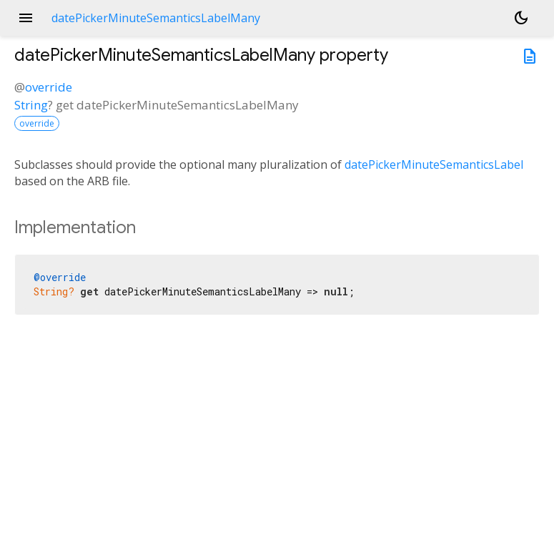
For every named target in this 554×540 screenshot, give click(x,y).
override (48, 87)
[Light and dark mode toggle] (521, 17)
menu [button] (25, 17)
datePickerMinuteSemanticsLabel (434, 164)
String (31, 105)
